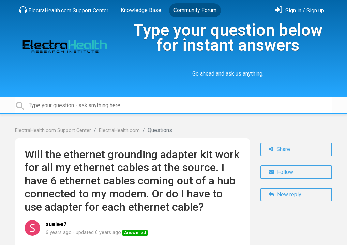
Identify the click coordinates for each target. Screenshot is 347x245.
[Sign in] (299, 10)
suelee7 (56, 224)
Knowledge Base (141, 10)
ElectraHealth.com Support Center (63, 10)
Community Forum (195, 10)
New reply (285, 194)
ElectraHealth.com (119, 130)
